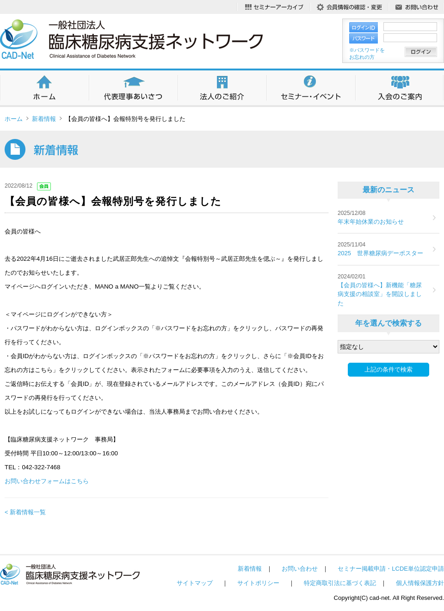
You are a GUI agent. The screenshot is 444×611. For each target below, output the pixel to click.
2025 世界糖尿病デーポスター (380, 253)
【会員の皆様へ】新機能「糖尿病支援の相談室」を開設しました (380, 294)
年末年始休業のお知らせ (371, 221)
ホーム (14, 118)
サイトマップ (195, 583)
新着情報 (44, 118)
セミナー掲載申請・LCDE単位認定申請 (391, 568)
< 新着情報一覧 (25, 512)
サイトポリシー (258, 583)
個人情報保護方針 (420, 583)
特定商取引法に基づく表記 (340, 583)
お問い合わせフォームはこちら (47, 481)
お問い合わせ (300, 568)
